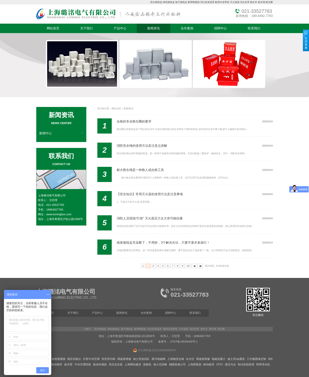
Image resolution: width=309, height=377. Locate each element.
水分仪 (190, 358)
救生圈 (269, 2)
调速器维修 (124, 358)
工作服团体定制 (256, 358)
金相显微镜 (58, 358)
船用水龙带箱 (222, 2)
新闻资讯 (153, 28)
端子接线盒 (181, 2)
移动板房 (208, 364)
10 (188, 266)
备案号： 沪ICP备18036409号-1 (178, 341)
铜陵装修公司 (177, 364)
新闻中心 (45, 133)
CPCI (219, 364)
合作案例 (187, 28)
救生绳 (261, 2)
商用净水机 (263, 364)
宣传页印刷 (108, 358)
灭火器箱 (234, 2)
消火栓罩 (244, 2)
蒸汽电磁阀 (158, 358)
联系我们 (254, 28)
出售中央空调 (91, 358)
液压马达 (230, 364)
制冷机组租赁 (246, 364)
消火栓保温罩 (207, 2)
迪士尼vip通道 (236, 358)
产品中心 (120, 28)
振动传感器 (100, 364)
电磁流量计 (218, 358)
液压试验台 (74, 358)
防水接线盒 (156, 2)
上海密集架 (194, 364)
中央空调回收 (82, 364)
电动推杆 (56, 364)
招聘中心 (220, 28)
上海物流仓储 (175, 358)
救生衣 (253, 2)
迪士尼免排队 (141, 358)
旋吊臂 (68, 364)
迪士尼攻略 (160, 364)
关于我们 (86, 28)
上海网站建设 (133, 364)
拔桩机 (147, 364)
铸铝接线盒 (169, 2)
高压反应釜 (116, 364)
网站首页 (53, 28)
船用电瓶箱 (194, 2)
